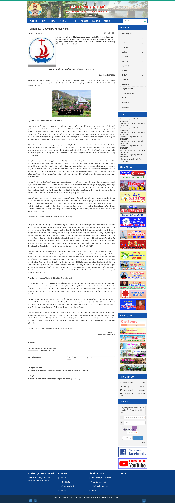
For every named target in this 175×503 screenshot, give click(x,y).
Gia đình (125, 56)
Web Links (125, 107)
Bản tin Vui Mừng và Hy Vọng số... (132, 119)
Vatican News (96, 490)
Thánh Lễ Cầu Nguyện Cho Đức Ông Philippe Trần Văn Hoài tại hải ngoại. (55, 370)
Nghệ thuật (125, 66)
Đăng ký (143, 442)
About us (107, 21)
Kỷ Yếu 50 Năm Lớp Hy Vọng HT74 (132, 150)
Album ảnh (96, 21)
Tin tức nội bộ (127, 34)
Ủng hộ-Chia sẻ (127, 89)
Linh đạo (125, 43)
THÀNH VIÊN (124, 401)
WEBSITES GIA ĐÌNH (126, 315)
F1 (123, 38)
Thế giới (125, 52)
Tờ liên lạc (63, 21)
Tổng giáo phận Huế (98, 482)
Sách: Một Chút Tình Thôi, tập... (131, 159)
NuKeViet (103, 497)
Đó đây (124, 70)
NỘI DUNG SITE (125, 27)
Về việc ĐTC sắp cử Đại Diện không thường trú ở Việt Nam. (50, 379)
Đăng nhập (138, 438)
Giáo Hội (125, 47)
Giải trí (124, 75)
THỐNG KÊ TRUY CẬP (127, 376)
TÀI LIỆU (122, 114)
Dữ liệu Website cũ (128, 93)
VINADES (118, 497)
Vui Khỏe (125, 61)
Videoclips (84, 21)
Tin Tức (44, 21)
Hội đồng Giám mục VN (99, 486)
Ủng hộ (74, 21)
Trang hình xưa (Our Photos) (101, 478)
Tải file (53, 21)
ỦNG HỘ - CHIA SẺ (126, 167)
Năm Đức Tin (65, 482)
